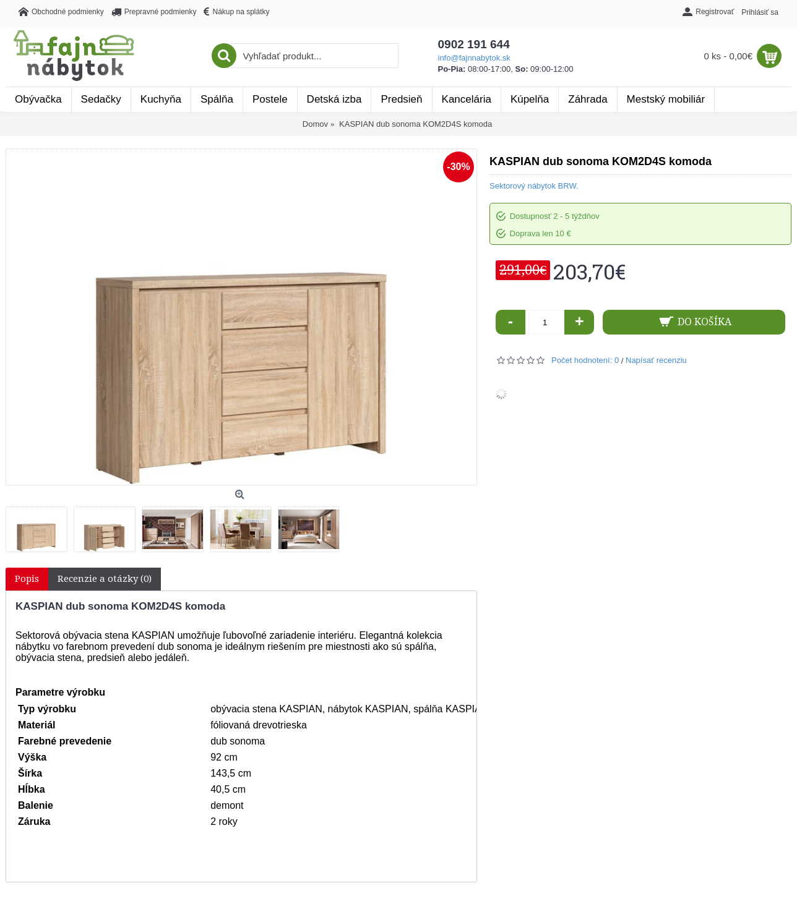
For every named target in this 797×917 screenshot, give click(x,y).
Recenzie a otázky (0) (105, 578)
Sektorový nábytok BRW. (534, 185)
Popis (27, 578)
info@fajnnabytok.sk (474, 57)
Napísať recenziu (656, 360)
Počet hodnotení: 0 (585, 360)
